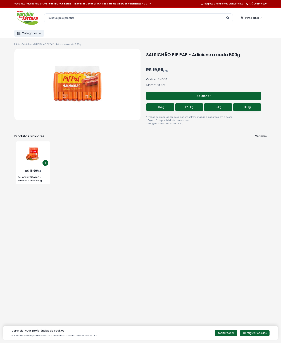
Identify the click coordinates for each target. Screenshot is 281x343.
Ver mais (261, 136)
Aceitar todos (226, 333)
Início (17, 44)
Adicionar (204, 96)
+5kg (218, 107)
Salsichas (27, 44)
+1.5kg (160, 107)
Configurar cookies (255, 333)
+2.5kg (189, 107)
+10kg (247, 107)
